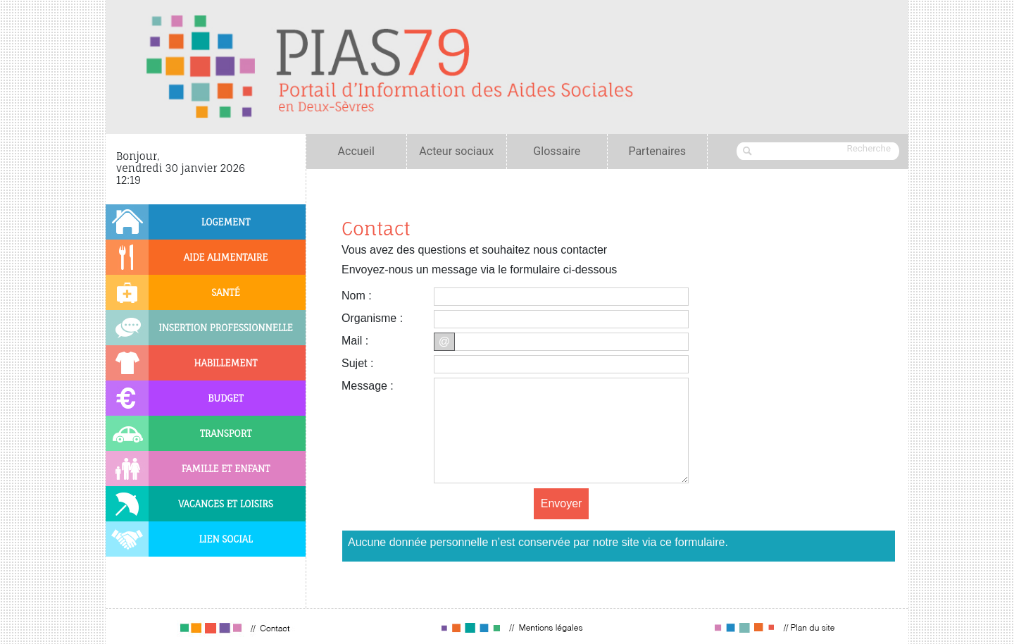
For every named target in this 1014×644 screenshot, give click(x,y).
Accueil (356, 151)
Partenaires (657, 151)
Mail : (355, 341)
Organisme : (372, 318)
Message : (368, 386)
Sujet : (357, 363)
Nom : (357, 296)
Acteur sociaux (456, 151)
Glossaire (556, 151)
